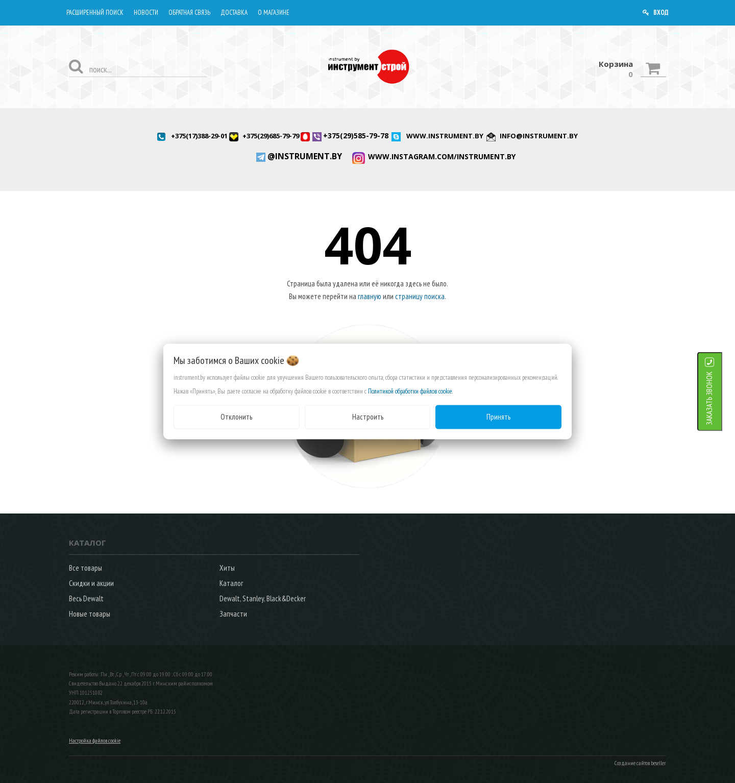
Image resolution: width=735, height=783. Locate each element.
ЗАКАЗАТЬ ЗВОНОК (722, 398)
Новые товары (89, 614)
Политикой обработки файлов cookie (410, 391)
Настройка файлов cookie (94, 740)
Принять (498, 417)
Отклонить (236, 417)
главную (369, 296)
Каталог (231, 583)
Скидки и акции (91, 583)
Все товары (85, 568)
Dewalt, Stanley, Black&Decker (262, 598)
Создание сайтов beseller (640, 763)
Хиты (227, 568)
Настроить (367, 417)
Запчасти (233, 614)
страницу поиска (420, 296)
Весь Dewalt (86, 598)
